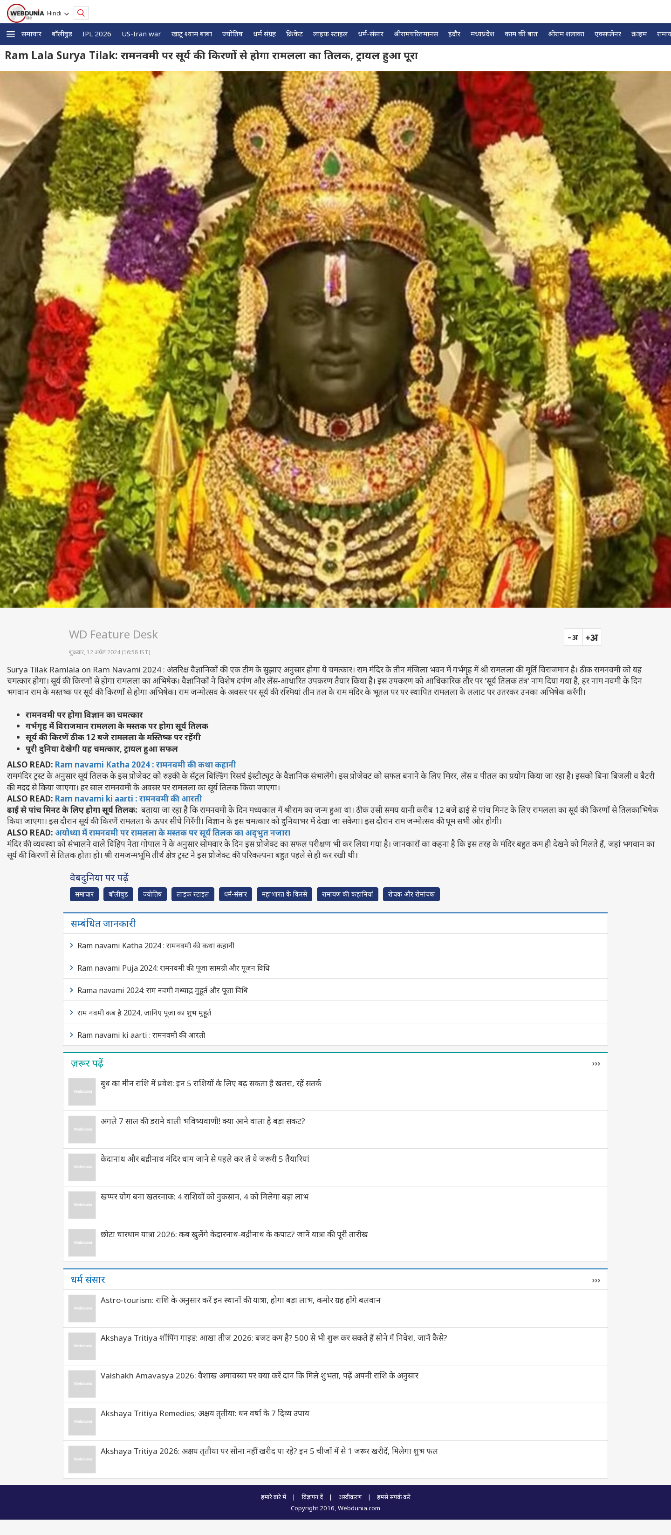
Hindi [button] (55, 13)
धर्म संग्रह (264, 33)
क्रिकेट (294, 33)
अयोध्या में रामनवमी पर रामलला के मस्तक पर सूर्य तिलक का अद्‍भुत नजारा (172, 832)
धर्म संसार (88, 1279)
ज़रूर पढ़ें (87, 1062)
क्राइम (639, 33)
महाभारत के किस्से (284, 894)
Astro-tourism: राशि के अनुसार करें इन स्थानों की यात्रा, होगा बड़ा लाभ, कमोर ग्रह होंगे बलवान (241, 1300)
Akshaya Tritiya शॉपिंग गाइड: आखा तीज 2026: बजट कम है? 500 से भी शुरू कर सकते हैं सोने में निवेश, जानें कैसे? (274, 1337)
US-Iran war (141, 33)
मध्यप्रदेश (482, 33)
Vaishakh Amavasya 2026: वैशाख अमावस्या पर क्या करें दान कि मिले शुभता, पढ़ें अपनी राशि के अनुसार (259, 1375)
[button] (10, 34)
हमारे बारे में (273, 1497)
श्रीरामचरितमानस (416, 33)
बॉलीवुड (62, 33)
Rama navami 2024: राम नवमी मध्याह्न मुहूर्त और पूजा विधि (162, 990)
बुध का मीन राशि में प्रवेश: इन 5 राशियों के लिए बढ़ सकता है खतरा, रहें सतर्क (211, 1083)
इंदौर (454, 33)
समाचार (31, 33)
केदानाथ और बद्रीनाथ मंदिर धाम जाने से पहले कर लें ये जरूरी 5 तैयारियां (205, 1158)
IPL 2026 (96, 33)
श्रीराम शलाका (566, 33)
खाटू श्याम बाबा (191, 33)
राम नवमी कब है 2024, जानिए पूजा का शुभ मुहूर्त (144, 1012)
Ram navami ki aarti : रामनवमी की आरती (128, 798)
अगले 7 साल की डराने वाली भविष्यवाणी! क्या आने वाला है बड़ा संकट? (203, 1121)
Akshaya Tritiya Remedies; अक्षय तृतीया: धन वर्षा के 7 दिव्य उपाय (205, 1413)
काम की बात (521, 33)
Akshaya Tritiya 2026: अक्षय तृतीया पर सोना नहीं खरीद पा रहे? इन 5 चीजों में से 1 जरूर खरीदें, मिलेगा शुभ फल (269, 1451)
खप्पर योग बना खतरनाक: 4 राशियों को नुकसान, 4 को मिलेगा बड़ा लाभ (204, 1196)
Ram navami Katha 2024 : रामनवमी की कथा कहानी (145, 764)
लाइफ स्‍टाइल (330, 33)
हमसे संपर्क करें (394, 1497)
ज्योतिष (232, 33)
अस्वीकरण (350, 1497)
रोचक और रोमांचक (411, 894)
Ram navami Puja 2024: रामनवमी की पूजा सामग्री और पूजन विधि (173, 968)
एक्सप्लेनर (608, 33)
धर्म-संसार (370, 33)
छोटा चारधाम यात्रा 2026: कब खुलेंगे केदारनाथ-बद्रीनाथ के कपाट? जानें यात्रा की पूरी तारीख (234, 1234)
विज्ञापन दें (312, 1497)
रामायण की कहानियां (347, 894)
